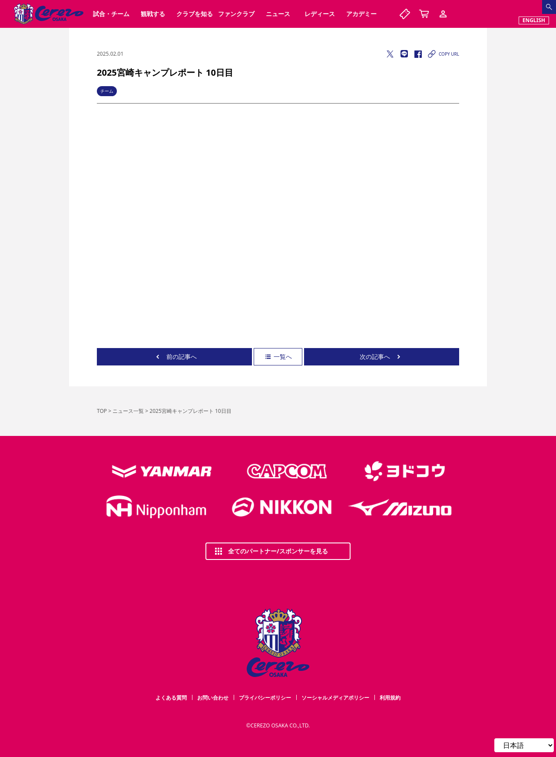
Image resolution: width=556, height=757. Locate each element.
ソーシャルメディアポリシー (335, 697)
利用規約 (390, 697)
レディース (319, 14)
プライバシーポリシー (265, 697)
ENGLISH (534, 20)
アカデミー (361, 14)
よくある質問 (171, 697)
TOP (102, 411)
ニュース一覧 (128, 411)
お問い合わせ (212, 697)
